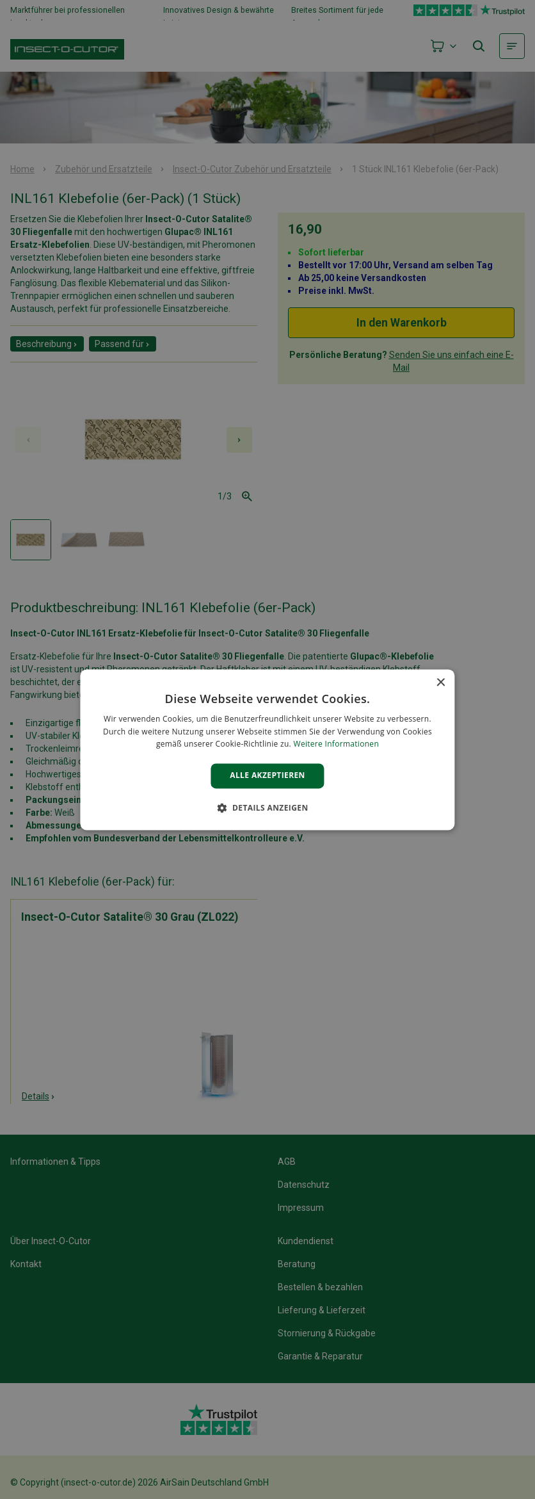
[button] (267, 807)
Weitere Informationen (336, 744)
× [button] (440, 683)
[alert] (267, 749)
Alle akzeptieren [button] (267, 775)
